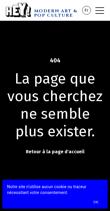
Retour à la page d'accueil (55, 151)
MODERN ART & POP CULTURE (55, 13)
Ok (96, 202)
